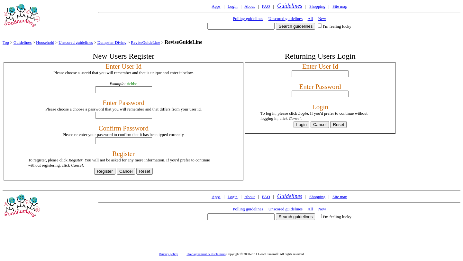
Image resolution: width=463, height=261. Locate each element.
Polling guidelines (248, 18)
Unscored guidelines (285, 18)
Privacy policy (168, 254)
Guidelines (289, 6)
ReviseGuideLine (145, 42)
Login (233, 6)
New (322, 18)
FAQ (266, 6)
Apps (216, 6)
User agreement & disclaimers (205, 254)
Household (45, 42)
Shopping (317, 6)
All (310, 18)
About (249, 6)
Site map (339, 6)
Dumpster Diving (112, 42)
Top (6, 42)
